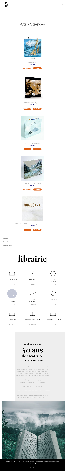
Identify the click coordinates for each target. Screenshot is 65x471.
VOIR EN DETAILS (27, 68)
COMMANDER (37, 68)
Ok (33, 467)
